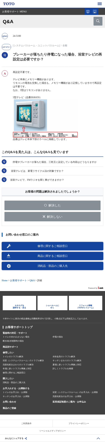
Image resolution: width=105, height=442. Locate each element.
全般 (65, 45)
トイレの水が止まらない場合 (16, 337)
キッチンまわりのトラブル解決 (67, 360)
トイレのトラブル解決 (13, 356)
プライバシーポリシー (79, 423)
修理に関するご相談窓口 (53, 246)
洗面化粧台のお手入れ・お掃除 (67, 396)
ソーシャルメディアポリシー (52, 431)
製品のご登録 (9, 408)
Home (5, 280)
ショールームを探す (94, 11)
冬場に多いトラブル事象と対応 (17, 368)
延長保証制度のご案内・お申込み (69, 401)
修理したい (8, 352)
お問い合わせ (9, 401)
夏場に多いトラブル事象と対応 (67, 364)
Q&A (32, 280)
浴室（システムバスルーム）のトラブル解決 (23, 360)
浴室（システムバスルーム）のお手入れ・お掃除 (75, 392)
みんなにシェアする (14, 438)
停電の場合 (58, 337)
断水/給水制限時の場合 (13, 341)
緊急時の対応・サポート (15, 333)
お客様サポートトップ (19, 327)
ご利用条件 (26, 423)
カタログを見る (87, 11)
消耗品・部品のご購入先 (53, 265)
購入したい (8, 378)
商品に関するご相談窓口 (53, 255)
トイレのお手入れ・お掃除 (15, 392)
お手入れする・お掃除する (16, 388)
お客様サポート (18, 280)
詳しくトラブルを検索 (63, 368)
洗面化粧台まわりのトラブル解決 (18, 364)
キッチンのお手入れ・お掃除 (16, 396)
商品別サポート (10, 347)
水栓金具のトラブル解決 (64, 356)
